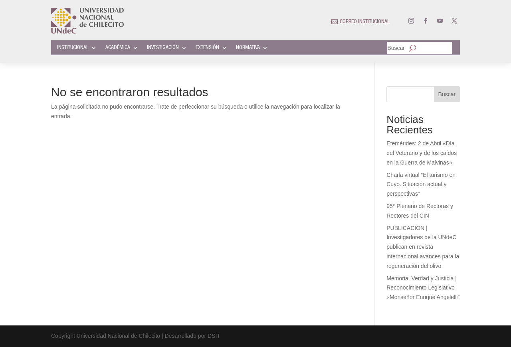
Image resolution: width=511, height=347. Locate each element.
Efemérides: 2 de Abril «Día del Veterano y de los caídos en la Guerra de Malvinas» (421, 153)
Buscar (396, 48)
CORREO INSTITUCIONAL (365, 22)
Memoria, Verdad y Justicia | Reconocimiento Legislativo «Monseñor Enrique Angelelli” (423, 288)
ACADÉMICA (117, 48)
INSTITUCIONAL (73, 48)
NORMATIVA (248, 48)
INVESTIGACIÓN (163, 48)
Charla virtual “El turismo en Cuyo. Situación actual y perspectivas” (421, 184)
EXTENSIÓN (207, 48)
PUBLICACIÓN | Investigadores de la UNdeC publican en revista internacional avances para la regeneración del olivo (422, 247)
